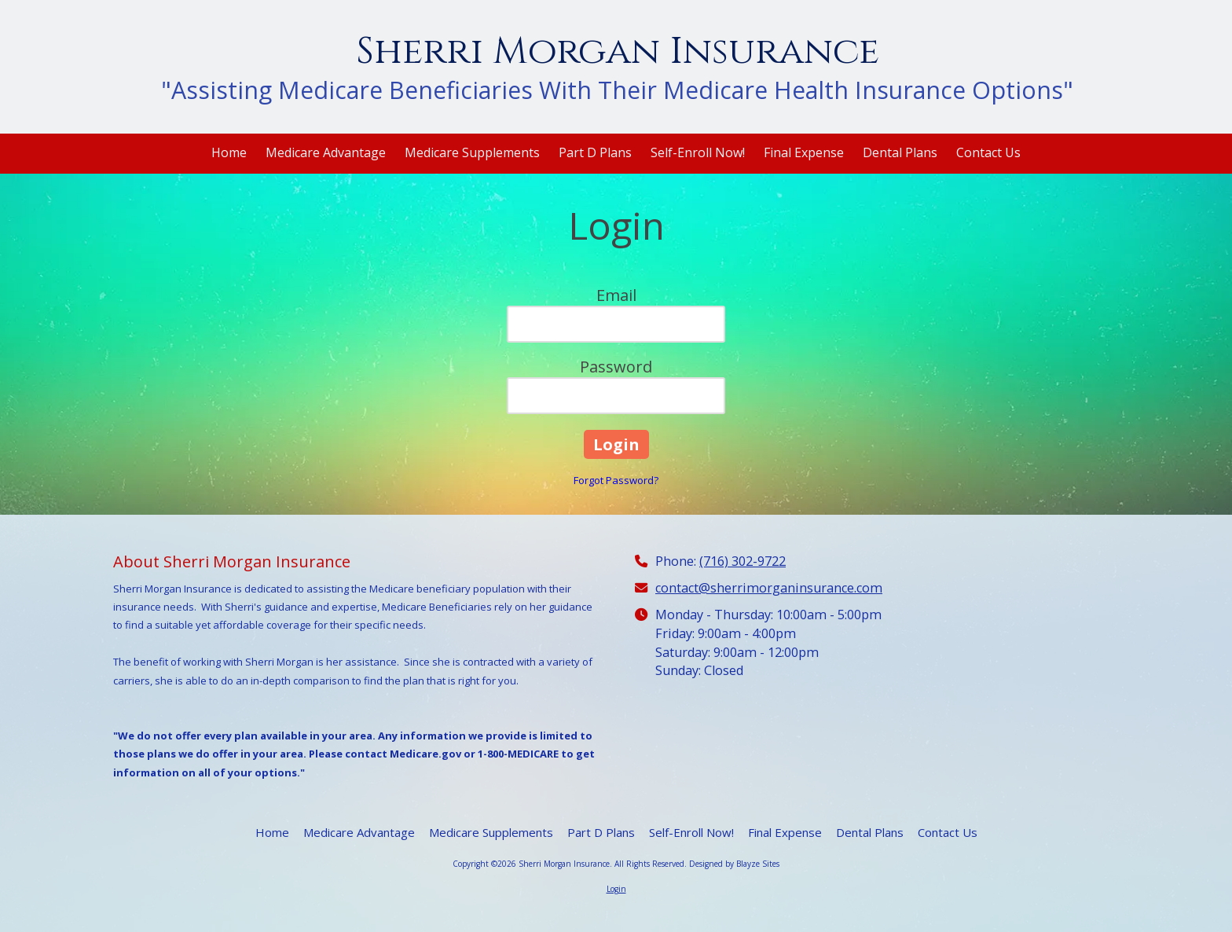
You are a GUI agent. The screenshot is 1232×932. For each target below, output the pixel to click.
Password (616, 366)
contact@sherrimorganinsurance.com (768, 587)
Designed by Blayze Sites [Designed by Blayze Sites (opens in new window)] (734, 863)
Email (616, 295)
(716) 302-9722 (742, 561)
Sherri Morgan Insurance (617, 51)
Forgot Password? (616, 480)
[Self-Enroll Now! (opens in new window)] (697, 154)
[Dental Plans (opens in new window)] (900, 154)
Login (616, 888)
